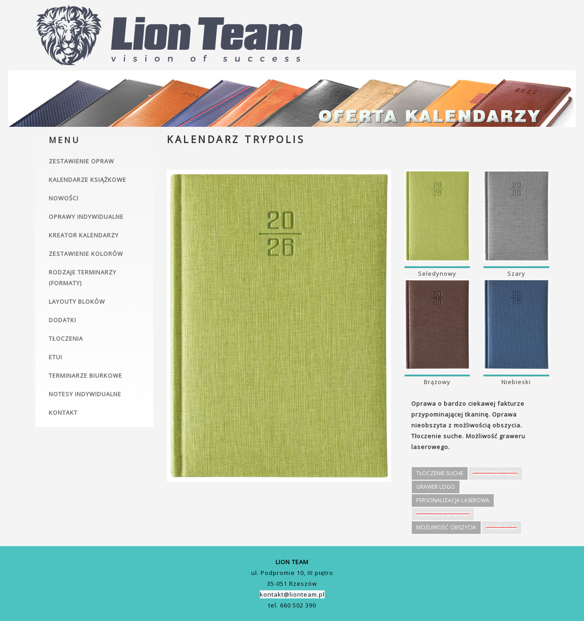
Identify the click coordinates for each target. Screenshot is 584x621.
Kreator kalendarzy (84, 235)
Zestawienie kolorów (86, 254)
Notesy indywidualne (85, 394)
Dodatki (62, 320)
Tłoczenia (66, 338)
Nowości (63, 198)
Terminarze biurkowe (85, 375)
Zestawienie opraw (81, 161)
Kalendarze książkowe (87, 180)
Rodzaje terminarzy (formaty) (82, 277)
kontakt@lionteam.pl (292, 594)
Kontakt (63, 412)
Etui (55, 357)
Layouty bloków (77, 301)
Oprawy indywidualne (86, 217)
